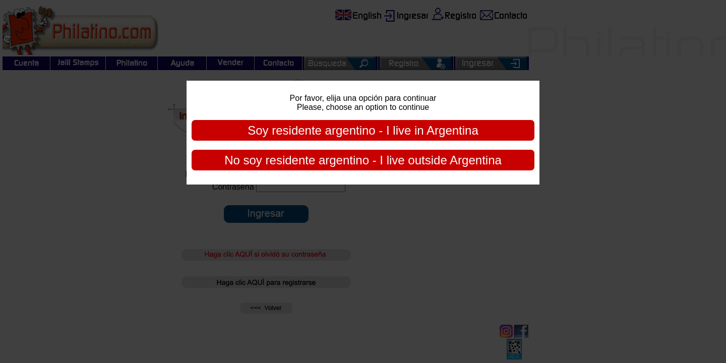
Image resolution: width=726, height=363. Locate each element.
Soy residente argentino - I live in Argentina (363, 130)
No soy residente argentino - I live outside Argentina (363, 160)
